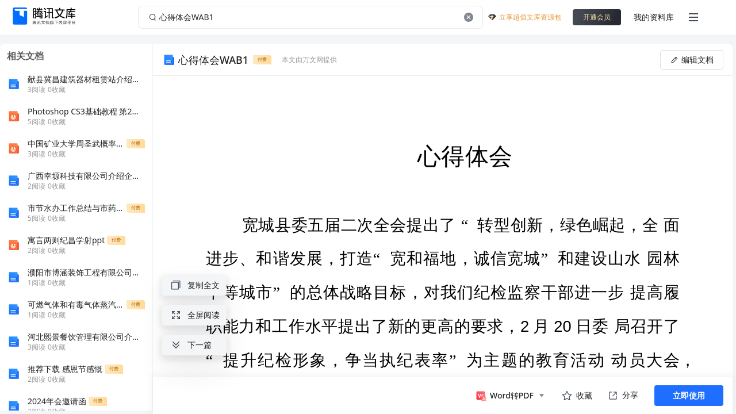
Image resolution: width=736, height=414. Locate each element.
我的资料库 (654, 17)
